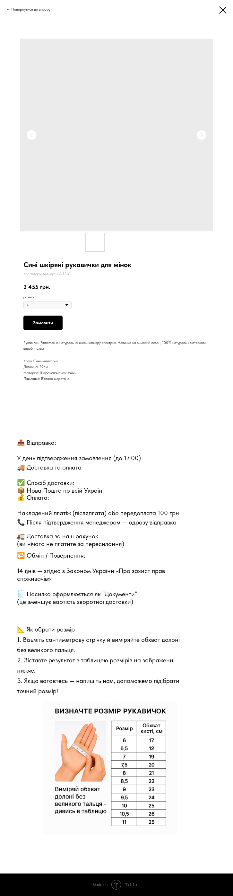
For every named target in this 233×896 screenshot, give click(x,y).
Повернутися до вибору (30, 9)
